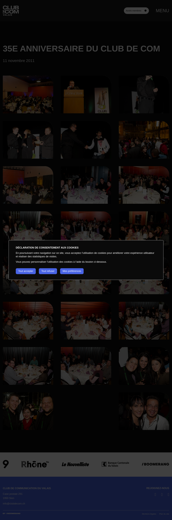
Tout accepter (25, 271)
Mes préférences (73, 271)
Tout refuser (48, 271)
